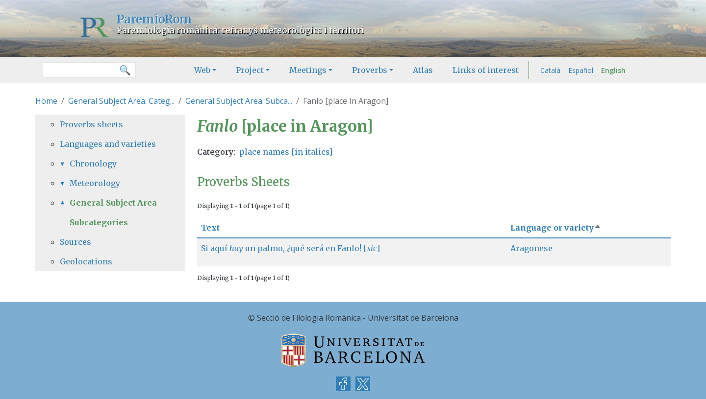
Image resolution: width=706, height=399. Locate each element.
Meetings (308, 70)
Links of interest (486, 70)
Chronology (93, 163)
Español (580, 70)
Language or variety (556, 228)
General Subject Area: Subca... (238, 100)
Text (210, 228)
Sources (75, 242)
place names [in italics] (285, 152)
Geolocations (86, 261)
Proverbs (369, 70)
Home (46, 100)
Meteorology (95, 183)
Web (202, 70)
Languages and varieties (108, 144)
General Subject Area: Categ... (121, 100)
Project (250, 70)
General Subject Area (113, 203)
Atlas (423, 70)
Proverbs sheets (91, 124)
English (613, 70)
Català (550, 70)
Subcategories (99, 222)
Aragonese (531, 248)
